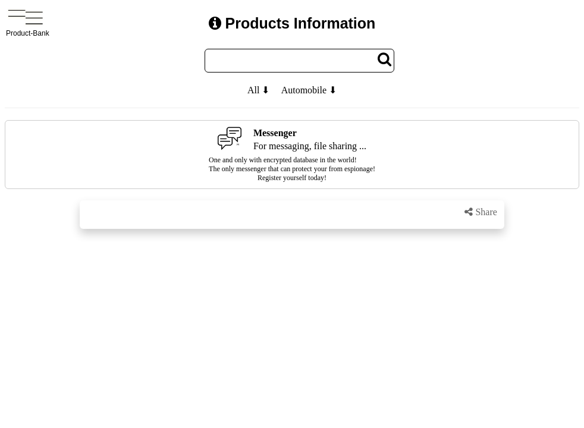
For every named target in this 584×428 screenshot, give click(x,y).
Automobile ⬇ (309, 90)
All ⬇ (258, 90)
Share (480, 212)
